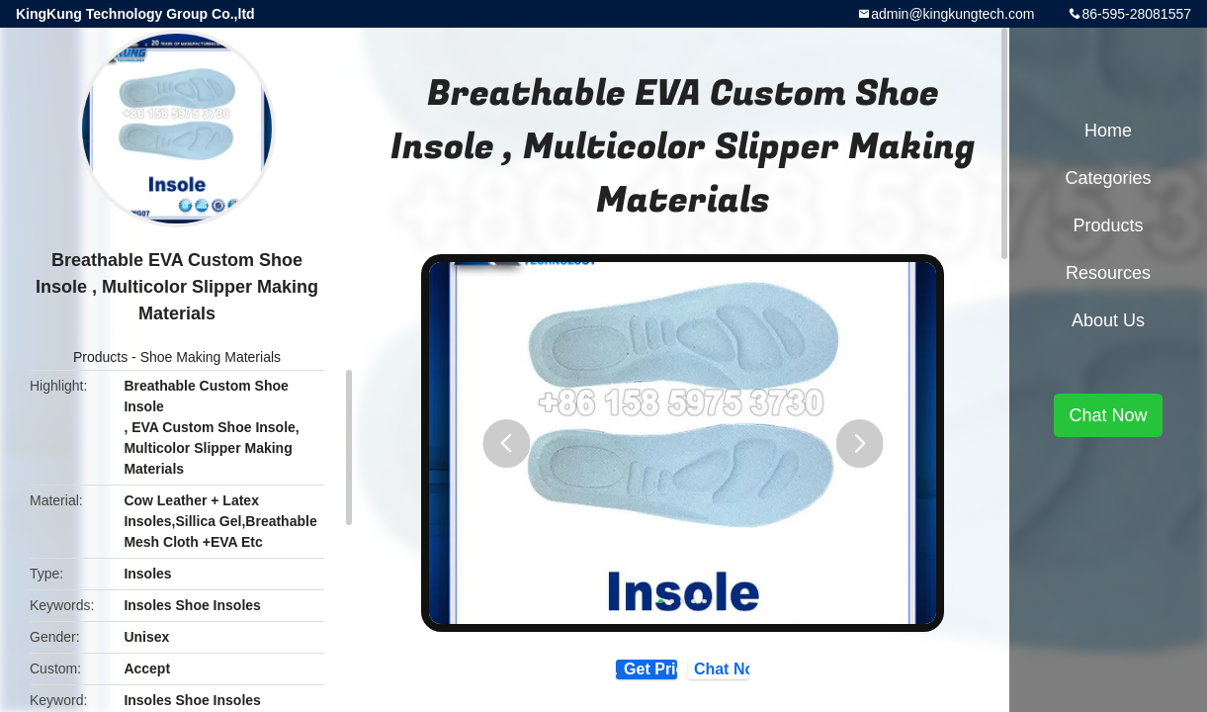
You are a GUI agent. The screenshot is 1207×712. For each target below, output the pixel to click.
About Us (1108, 320)
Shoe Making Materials (210, 357)
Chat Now (769, 677)
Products (100, 357)
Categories (1108, 178)
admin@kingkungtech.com (952, 14)
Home (1108, 130)
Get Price (610, 677)
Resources (1108, 273)
